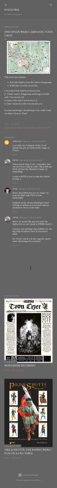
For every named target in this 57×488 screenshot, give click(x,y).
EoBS (38, 128)
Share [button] (6, 124)
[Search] (51, 4)
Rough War (11, 9)
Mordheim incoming (19, 365)
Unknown (17, 141)
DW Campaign (16, 128)
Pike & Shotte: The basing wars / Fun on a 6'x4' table (28, 451)
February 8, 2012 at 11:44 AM (30, 160)
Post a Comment (18, 370)
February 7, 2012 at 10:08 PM (34, 141)
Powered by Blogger (28, 475)
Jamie (15, 160)
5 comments (16, 458)
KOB (47, 128)
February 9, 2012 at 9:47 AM (29, 189)
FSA (43, 128)
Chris (15, 189)
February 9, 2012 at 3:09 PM (30, 217)
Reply (15, 154)
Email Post (15, 124)
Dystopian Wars (29, 128)
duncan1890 (36, 480)
